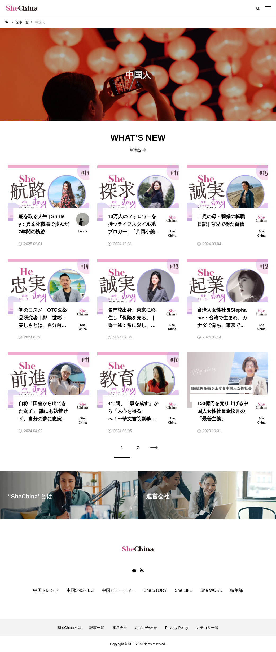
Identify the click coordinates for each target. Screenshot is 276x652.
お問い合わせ (146, 627)
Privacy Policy (176, 627)
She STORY (155, 590)
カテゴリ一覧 (207, 627)
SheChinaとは (69, 627)
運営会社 (119, 627)
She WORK (211, 590)
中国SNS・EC (80, 590)
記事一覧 (96, 627)
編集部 (236, 590)
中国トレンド (46, 590)
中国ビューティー (119, 590)
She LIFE (183, 590)
